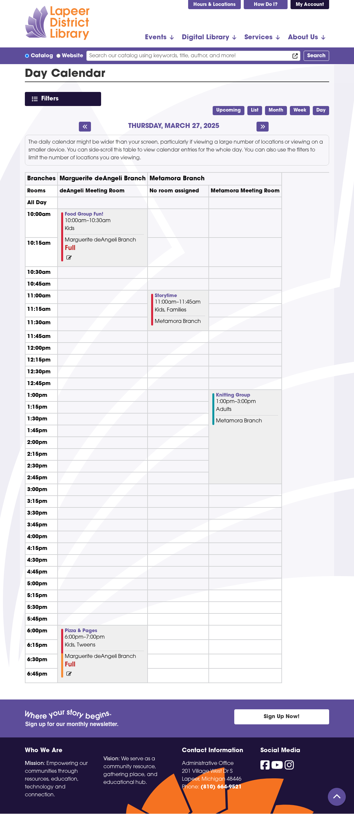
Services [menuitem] (258, 37)
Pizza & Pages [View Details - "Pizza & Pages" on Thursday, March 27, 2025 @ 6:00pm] (81, 631)
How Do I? (265, 4)
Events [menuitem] (156, 37)
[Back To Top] (337, 797)
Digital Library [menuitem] (205, 37)
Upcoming (228, 110)
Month (276, 110)
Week (299, 110)
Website (72, 56)
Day (321, 110)
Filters (51, 98)
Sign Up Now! (281, 716)
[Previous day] (85, 127)
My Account (310, 4)
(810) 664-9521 (221, 787)
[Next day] (263, 127)
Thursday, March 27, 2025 (173, 126)
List (254, 110)
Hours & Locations (214, 4)
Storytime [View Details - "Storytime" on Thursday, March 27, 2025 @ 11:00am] (166, 296)
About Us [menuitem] (303, 37)
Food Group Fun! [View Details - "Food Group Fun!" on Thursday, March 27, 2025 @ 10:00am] (84, 214)
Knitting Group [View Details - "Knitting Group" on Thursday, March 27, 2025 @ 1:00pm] (233, 395)
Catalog (42, 56)
